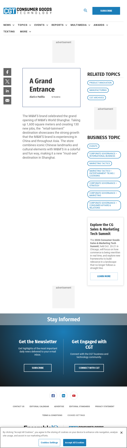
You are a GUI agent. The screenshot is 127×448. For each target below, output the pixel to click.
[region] (63, 437)
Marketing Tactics (99, 163)
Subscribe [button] (38, 367)
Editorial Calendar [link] (39, 406)
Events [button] (39, 25)
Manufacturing (98, 90)
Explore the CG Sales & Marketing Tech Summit (104, 229)
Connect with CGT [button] (89, 367)
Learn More (104, 276)
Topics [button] (23, 25)
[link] (7, 72)
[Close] (121, 432)
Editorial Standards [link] (79, 406)
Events (93, 146)
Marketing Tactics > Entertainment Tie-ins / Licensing (102, 173)
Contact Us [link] (18, 406)
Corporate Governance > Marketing (103, 194)
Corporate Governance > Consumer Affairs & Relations (103, 205)
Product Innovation (100, 83)
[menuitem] (10, 25)
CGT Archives (96, 97)
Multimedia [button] (79, 25)
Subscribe (106, 10)
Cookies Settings (76, 415)
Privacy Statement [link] (104, 406)
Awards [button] (99, 25)
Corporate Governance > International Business (103, 154)
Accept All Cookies (74, 442)
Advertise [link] (59, 406)
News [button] (7, 25)
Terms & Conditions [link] (52, 415)
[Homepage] (27, 11)
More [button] (24, 31)
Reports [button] (58, 25)
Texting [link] (9, 31)
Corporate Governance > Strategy (103, 184)
